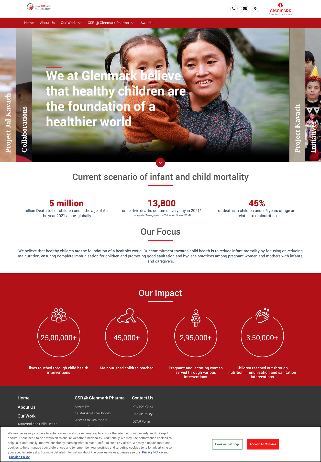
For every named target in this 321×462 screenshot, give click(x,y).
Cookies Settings (227, 445)
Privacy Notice (152, 453)
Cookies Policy (19, 458)
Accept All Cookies (263, 445)
